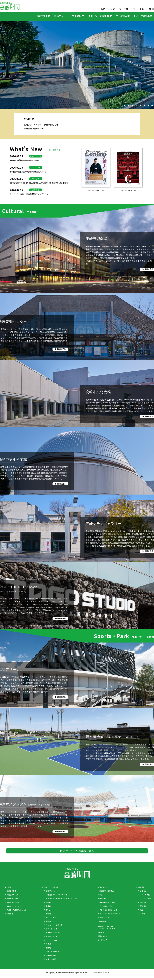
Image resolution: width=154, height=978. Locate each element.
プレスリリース (127, 9)
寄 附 (151, 9)
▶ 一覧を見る (54, 200)
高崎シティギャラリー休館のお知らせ (42, 148)
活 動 (142, 9)
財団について (108, 9)
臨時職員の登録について (36, 151)
